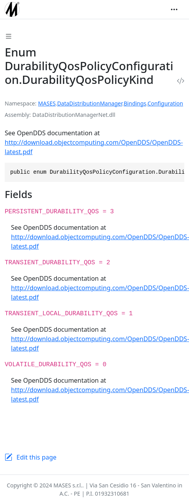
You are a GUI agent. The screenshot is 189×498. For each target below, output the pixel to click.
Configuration (165, 103)
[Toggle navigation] (174, 9)
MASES (47, 103)
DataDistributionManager (89, 103)
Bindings (135, 103)
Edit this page (36, 457)
